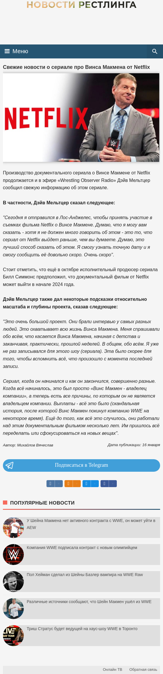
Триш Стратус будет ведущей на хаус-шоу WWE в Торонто (82, 628)
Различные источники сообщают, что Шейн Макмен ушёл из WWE (89, 601)
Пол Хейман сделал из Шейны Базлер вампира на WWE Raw (85, 574)
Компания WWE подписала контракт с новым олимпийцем (82, 547)
